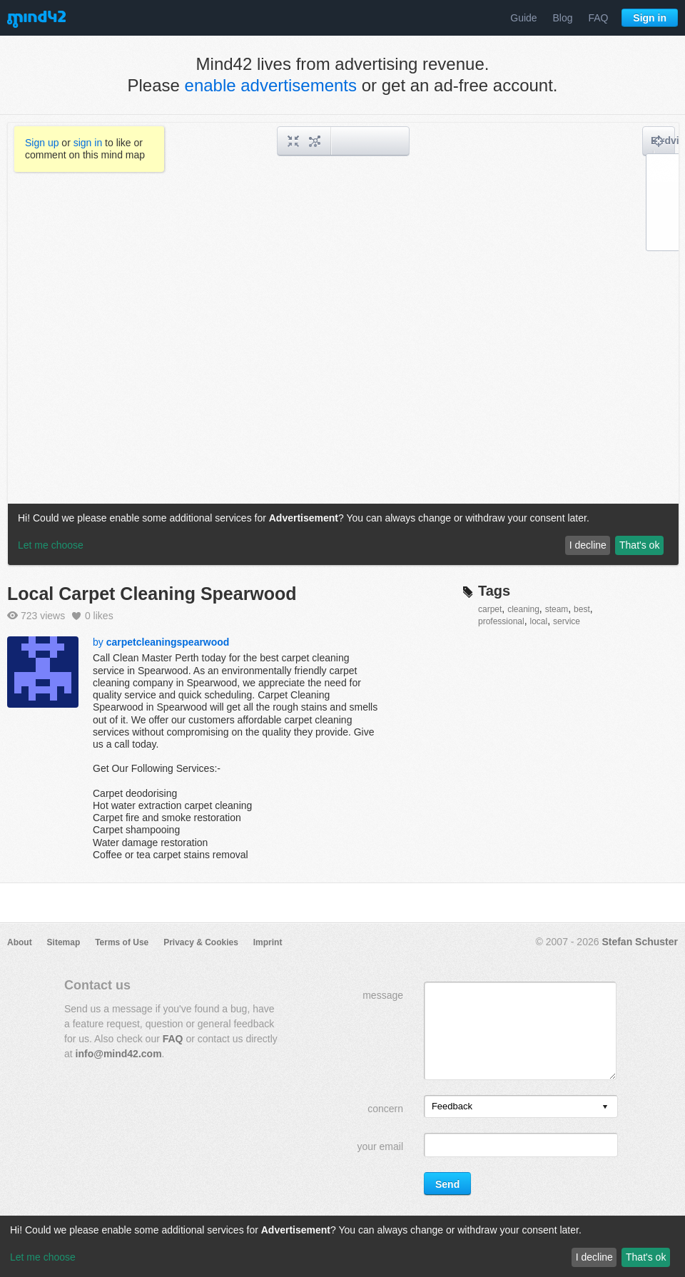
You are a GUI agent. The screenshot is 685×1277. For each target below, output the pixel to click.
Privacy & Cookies (200, 942)
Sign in (649, 18)
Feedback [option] (452, 1106)
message (382, 995)
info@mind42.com (119, 1053)
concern (385, 1108)
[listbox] (521, 1106)
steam (557, 609)
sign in (87, 142)
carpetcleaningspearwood (168, 642)
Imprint (268, 942)
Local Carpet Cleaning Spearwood (152, 594)
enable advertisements (271, 85)
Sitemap (64, 942)
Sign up (42, 142)
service (566, 621)
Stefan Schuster (640, 941)
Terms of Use (121, 942)
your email (380, 1146)
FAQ (598, 18)
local (539, 621)
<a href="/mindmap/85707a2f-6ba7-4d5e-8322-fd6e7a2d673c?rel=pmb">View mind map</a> (343, 344)
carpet (490, 609)
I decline (594, 1257)
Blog (563, 18)
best (582, 609)
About (19, 942)
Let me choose (43, 1257)
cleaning (523, 609)
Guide (523, 18)
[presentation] (605, 1107)
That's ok (646, 1257)
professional (501, 621)
